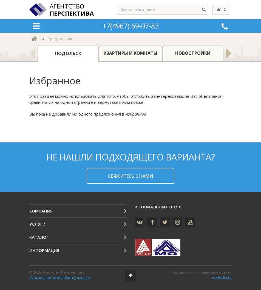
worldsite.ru (222, 277)
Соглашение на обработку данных (59, 277)
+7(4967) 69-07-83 (131, 25)
